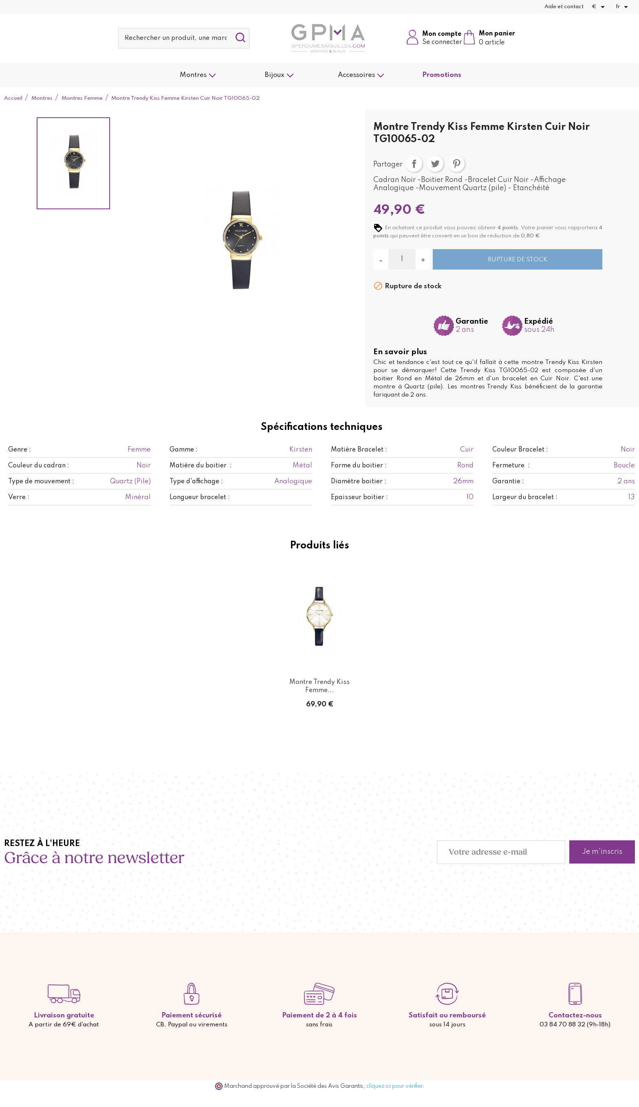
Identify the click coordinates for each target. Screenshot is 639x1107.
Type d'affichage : (196, 481)
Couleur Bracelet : (520, 450)
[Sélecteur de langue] (623, 7)
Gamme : (184, 450)
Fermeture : (511, 466)
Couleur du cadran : (38, 466)
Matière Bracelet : (359, 450)
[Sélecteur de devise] (600, 7)
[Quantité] (402, 259)
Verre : (18, 497)
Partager (414, 164)
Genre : (19, 450)
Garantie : (508, 481)
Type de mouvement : (41, 481)
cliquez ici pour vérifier (394, 1086)
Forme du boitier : (359, 466)
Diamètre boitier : (358, 481)
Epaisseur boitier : (359, 497)
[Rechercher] (183, 38)
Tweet (435, 164)
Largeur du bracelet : (524, 497)
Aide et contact (564, 6)
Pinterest (456, 164)
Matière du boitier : (201, 466)
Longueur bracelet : (200, 497)
